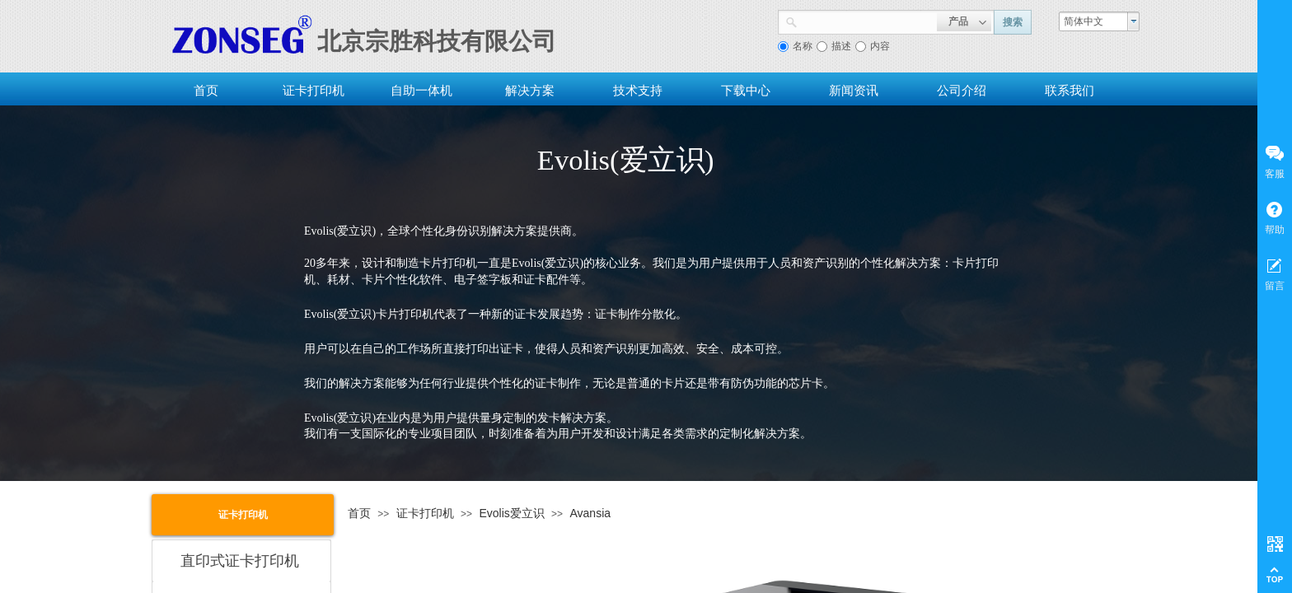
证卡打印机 (313, 90)
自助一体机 (421, 90)
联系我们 (1069, 90)
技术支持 (637, 90)
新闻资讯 (853, 90)
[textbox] (867, 20)
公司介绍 (961, 90)
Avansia (590, 513)
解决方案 (530, 90)
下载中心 (745, 90)
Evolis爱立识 (511, 513)
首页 (206, 90)
